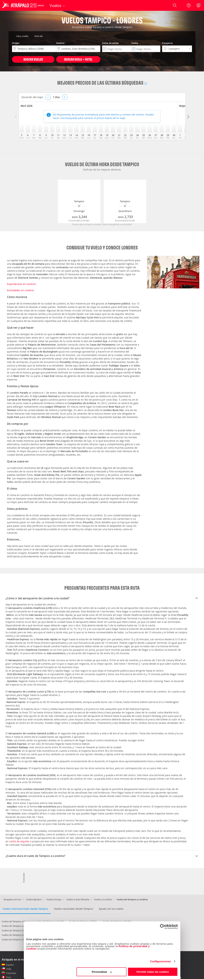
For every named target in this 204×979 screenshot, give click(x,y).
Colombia (11, 973)
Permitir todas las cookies (153, 971)
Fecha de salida (110, 43)
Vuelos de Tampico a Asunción (17, 925)
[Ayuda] (189, 5)
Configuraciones (160, 961)
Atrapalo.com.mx (12, 899)
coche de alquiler (19, 841)
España (10, 964)
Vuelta (134, 43)
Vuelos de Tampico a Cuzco (16, 935)
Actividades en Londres (20, 290)
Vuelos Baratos (34, 899)
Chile (8, 968)
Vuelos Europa (53, 899)
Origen (15, 43)
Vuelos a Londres (103, 899)
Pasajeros (167, 43)
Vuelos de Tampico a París (15, 939)
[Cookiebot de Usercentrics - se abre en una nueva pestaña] (162, 926)
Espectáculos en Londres (21, 284)
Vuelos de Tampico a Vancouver (18, 921)
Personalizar (101, 971)
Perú (8, 977)
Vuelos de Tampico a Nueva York (18, 930)
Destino (60, 43)
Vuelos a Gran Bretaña (77, 899)
